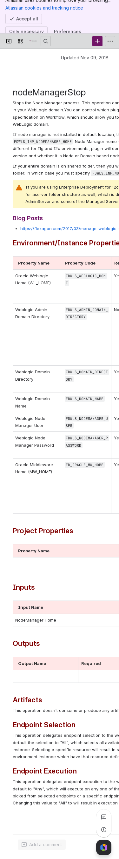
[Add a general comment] (42, 845)
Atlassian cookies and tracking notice (44, 8)
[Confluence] (33, 41)
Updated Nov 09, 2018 (85, 57)
